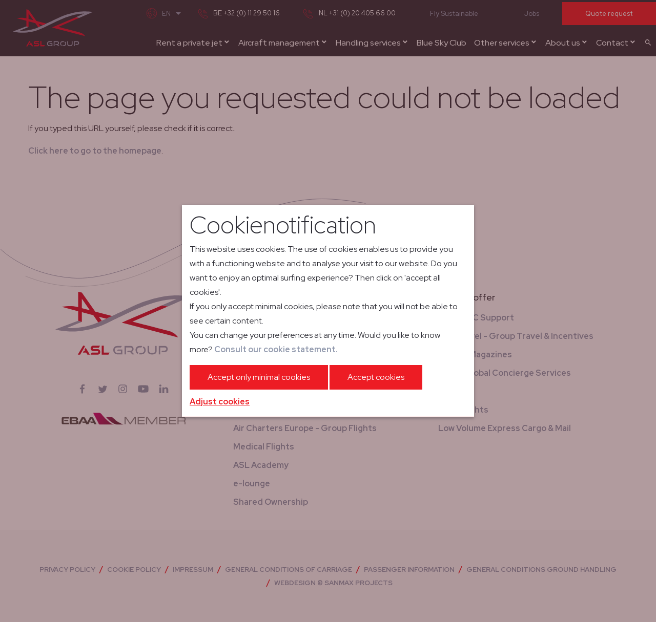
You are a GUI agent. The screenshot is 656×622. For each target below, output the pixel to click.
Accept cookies (375, 377)
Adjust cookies (220, 401)
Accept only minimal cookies (259, 377)
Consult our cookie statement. (276, 349)
